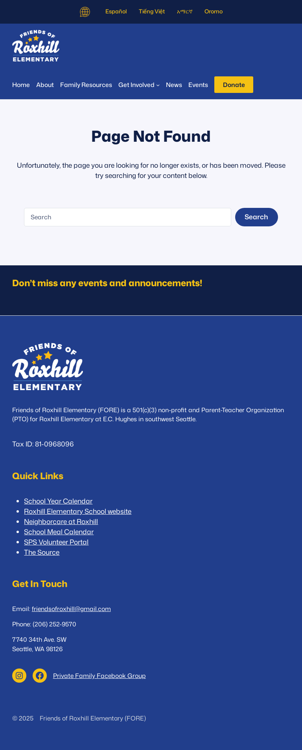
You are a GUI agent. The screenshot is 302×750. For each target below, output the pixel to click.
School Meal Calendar (59, 532)
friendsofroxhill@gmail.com (71, 608)
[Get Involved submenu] (139, 85)
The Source (41, 552)
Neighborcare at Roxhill (61, 521)
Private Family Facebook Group (99, 675)
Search (256, 217)
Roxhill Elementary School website (77, 511)
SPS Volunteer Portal (56, 542)
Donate (234, 84)
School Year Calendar (58, 501)
